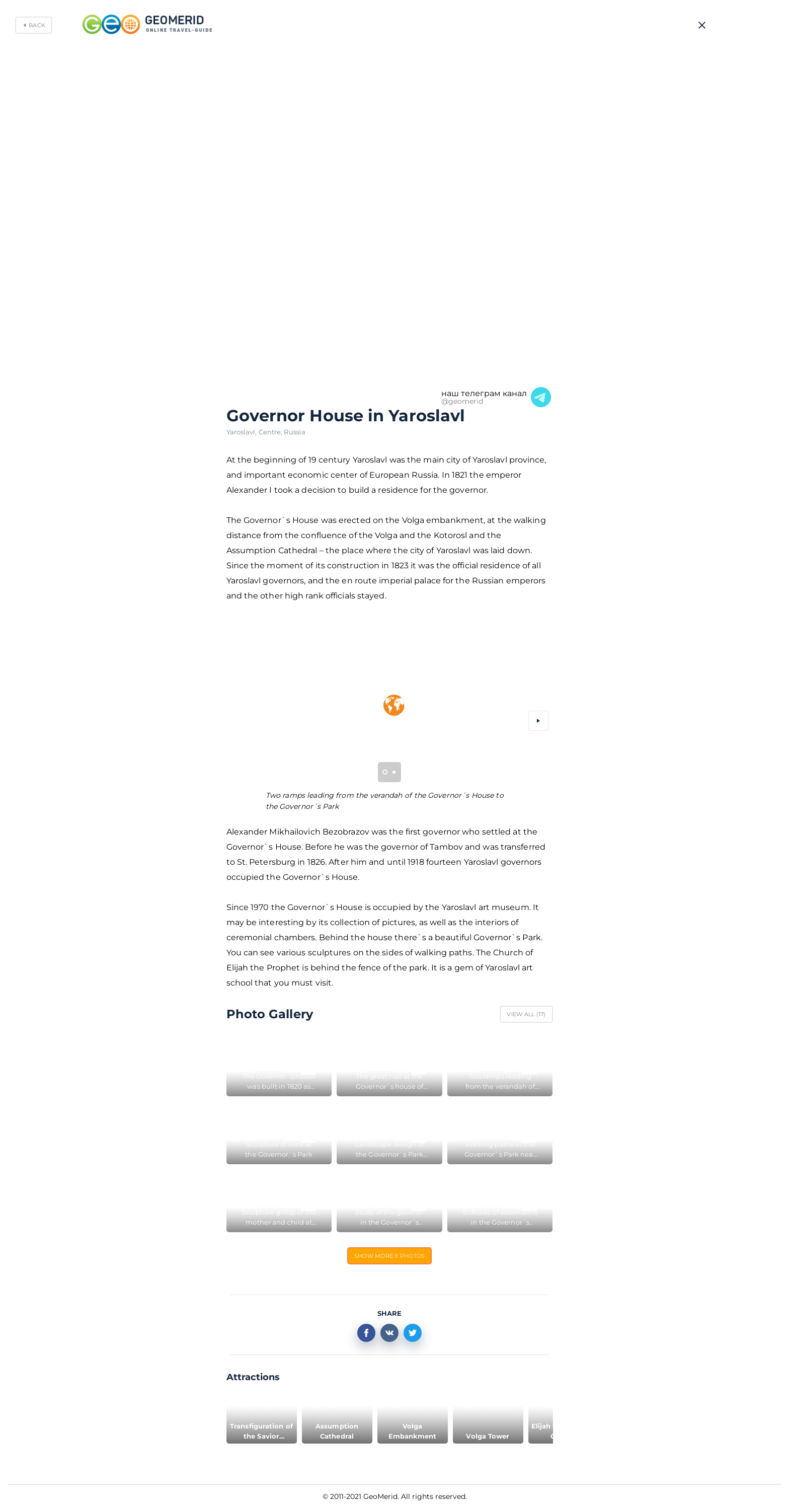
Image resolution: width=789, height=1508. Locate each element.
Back (37, 25)
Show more (389, 1255)
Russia (294, 432)
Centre (271, 432)
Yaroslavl (242, 432)
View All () (526, 1014)
